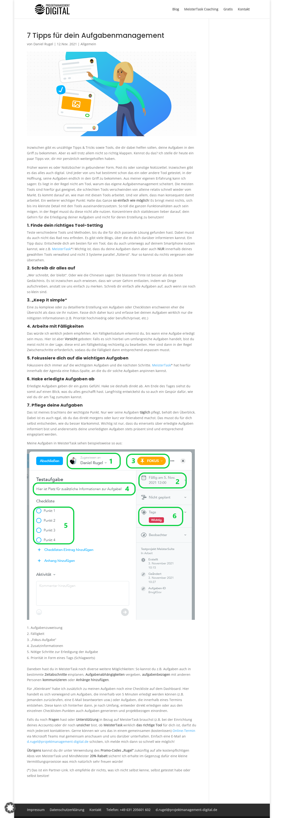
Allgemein (88, 44)
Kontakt (244, 9)
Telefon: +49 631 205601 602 (128, 810)
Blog (175, 9)
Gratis (228, 9)
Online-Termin (184, 730)
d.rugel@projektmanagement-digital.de (57, 741)
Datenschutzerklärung (67, 810)
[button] (10, 808)
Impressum (36, 810)
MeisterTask (61, 249)
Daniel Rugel (43, 44)
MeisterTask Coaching (201, 9)
